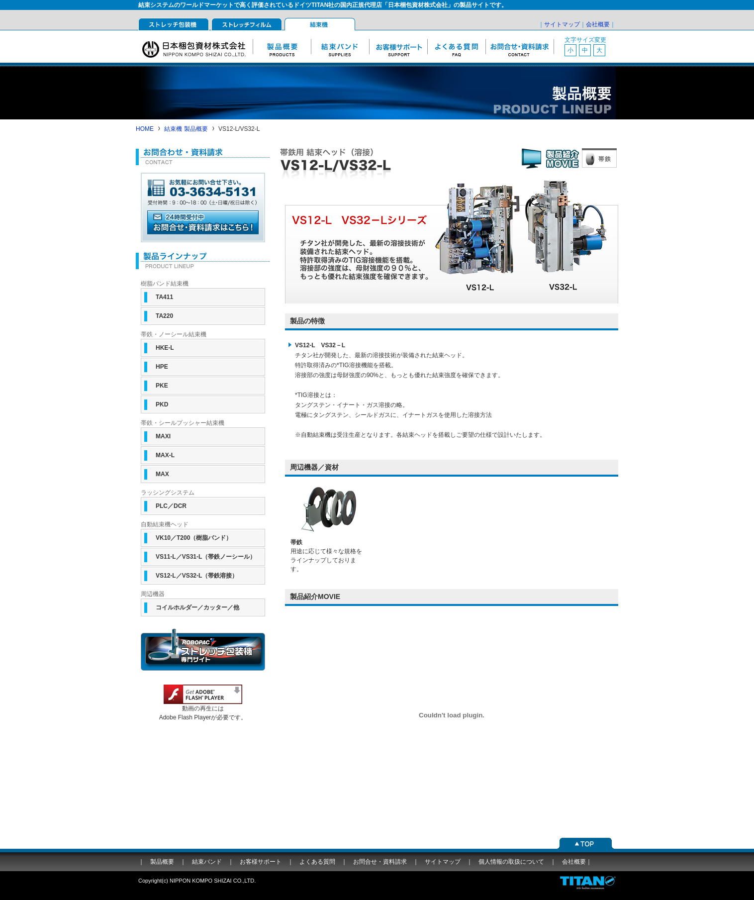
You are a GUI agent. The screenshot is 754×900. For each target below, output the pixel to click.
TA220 (164, 315)
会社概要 (598, 24)
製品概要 (282, 46)
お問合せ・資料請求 (519, 46)
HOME (145, 128)
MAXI (163, 436)
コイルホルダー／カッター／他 (197, 607)
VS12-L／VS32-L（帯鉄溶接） (197, 575)
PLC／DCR (171, 505)
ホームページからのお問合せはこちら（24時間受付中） (203, 224)
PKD (162, 404)
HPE (162, 366)
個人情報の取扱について (511, 861)
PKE (162, 385)
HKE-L (165, 347)
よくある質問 (456, 46)
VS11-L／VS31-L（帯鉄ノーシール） (206, 556)
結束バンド (340, 46)
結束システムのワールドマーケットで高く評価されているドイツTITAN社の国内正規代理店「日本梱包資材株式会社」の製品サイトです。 (322, 4)
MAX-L (165, 455)
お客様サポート (398, 46)
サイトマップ (562, 24)
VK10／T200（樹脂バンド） (194, 537)
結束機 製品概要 (185, 128)
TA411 (164, 297)
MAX (162, 474)
